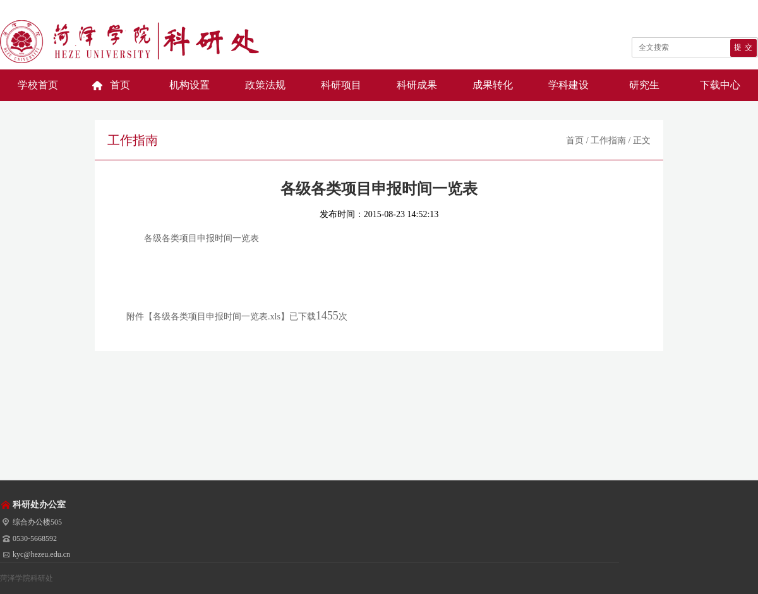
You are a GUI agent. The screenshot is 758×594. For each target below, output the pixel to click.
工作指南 (608, 140)
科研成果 (417, 85)
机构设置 (189, 85)
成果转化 (492, 85)
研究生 (644, 85)
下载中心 (720, 85)
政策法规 (265, 85)
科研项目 (341, 85)
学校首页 (38, 85)
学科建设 (568, 85)
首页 (120, 85)
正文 (642, 140)
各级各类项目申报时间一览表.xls (216, 316)
